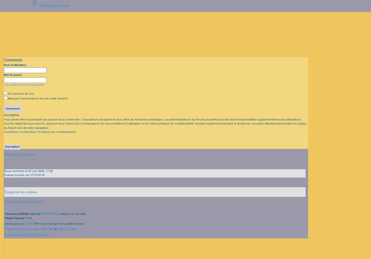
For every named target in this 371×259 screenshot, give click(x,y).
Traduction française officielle (29, 229)
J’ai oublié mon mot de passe (24, 85)
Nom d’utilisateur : (16, 65)
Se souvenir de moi (19, 93)
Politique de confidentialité (57, 132)
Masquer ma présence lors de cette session (36, 98)
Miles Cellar (67, 229)
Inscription (12, 146)
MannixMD (49, 213)
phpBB (30, 223)
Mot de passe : (13, 75)
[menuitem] (20, 192)
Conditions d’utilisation (20, 132)
